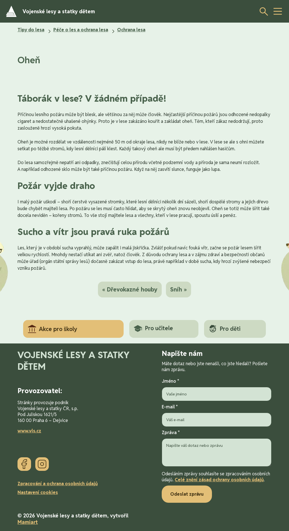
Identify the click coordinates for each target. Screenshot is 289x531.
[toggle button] (277, 11)
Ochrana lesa (131, 30)
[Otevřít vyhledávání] (262, 11)
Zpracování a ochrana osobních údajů (57, 484)
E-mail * (217, 415)
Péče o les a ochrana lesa (80, 30)
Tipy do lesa (30, 30)
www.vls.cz (29, 431)
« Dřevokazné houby (129, 289)
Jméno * (217, 389)
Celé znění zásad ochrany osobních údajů (219, 480)
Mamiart (27, 522)
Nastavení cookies (37, 492)
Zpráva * (217, 449)
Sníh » (178, 289)
